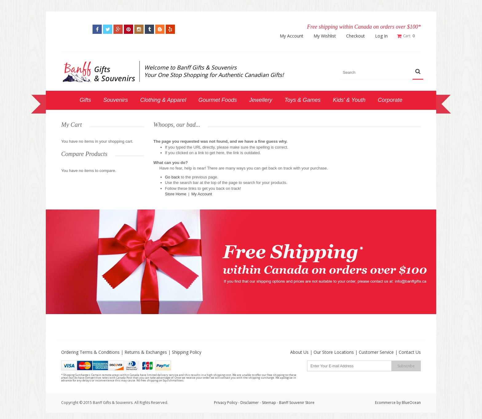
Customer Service (376, 352)
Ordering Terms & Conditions (90, 352)
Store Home (175, 194)
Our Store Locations (334, 352)
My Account (291, 36)
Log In (381, 36)
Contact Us (410, 352)
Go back (172, 176)
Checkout (355, 36)
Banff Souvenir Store (296, 402)
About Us (299, 352)
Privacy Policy (225, 402)
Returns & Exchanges (145, 352)
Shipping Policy (186, 352)
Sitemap (269, 402)
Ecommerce (385, 402)
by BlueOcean (409, 402)
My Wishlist (325, 36)
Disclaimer (250, 402)
